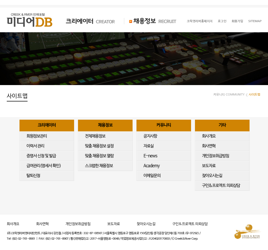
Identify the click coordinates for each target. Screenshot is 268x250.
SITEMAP (255, 21)
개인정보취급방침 (215, 156)
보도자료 (208, 166)
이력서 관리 (35, 146)
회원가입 (237, 21)
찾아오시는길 (212, 176)
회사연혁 (208, 146)
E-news (150, 156)
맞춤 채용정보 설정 (99, 146)
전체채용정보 (95, 136)
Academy (151, 166)
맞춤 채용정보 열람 (99, 156)
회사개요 (208, 136)
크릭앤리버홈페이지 (200, 21)
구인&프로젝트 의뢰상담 (221, 185)
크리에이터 (47, 125)
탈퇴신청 (33, 176)
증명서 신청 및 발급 (41, 156)
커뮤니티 (163, 125)
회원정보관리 (37, 136)
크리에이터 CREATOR (86, 21)
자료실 (148, 146)
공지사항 (150, 136)
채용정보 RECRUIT (150, 21)
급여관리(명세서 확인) (44, 166)
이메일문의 (151, 176)
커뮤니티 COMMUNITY (229, 95)
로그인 (222, 21)
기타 (222, 125)
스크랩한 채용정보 (99, 166)
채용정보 (105, 125)
